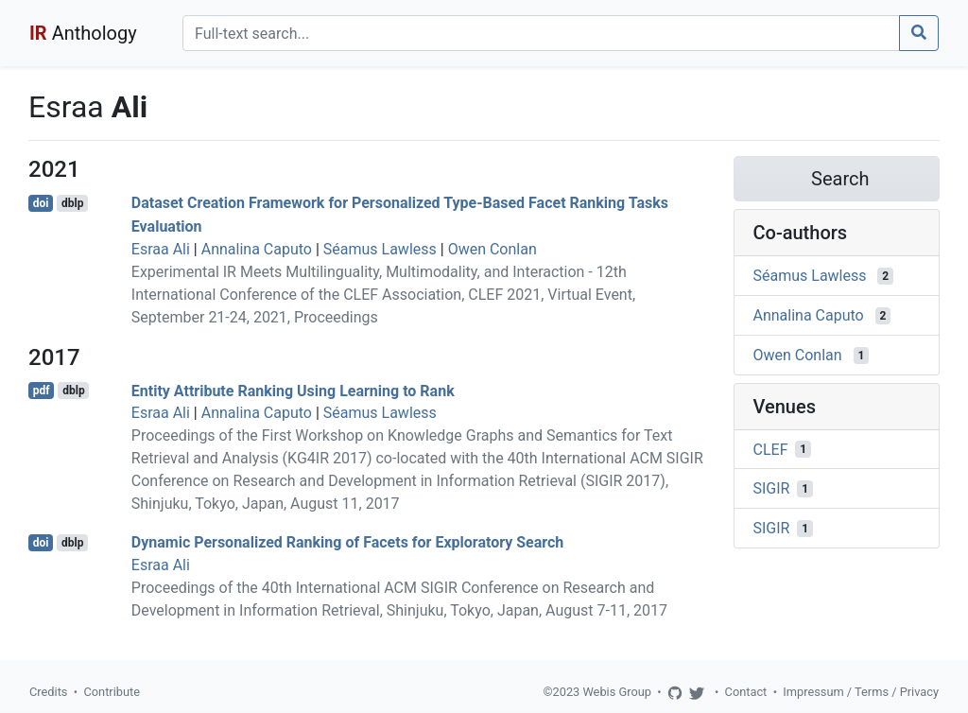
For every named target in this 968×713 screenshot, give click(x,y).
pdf (41, 390)
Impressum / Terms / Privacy (861, 692)
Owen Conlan (492, 249)
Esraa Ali (160, 249)
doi (41, 203)
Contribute (111, 692)
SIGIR (771, 488)
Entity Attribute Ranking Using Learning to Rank (293, 390)
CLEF (770, 449)
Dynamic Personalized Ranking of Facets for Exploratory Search (347, 542)
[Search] (541, 33)
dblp (72, 203)
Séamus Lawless (380, 249)
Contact (746, 692)
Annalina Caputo (256, 249)
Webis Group (616, 692)
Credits (48, 692)
